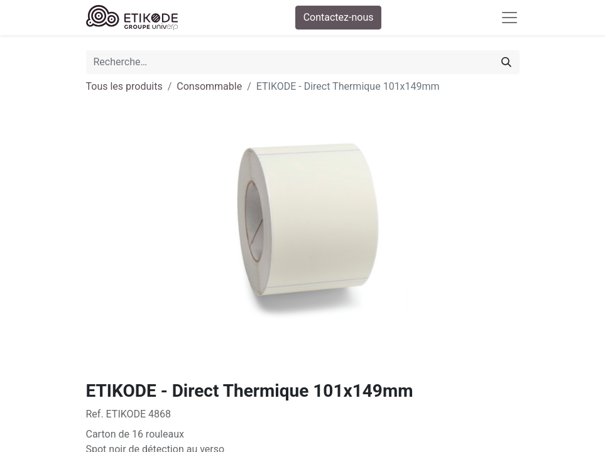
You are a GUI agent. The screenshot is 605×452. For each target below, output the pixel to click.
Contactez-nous (338, 17)
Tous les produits (124, 86)
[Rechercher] (506, 62)
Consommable (209, 86)
